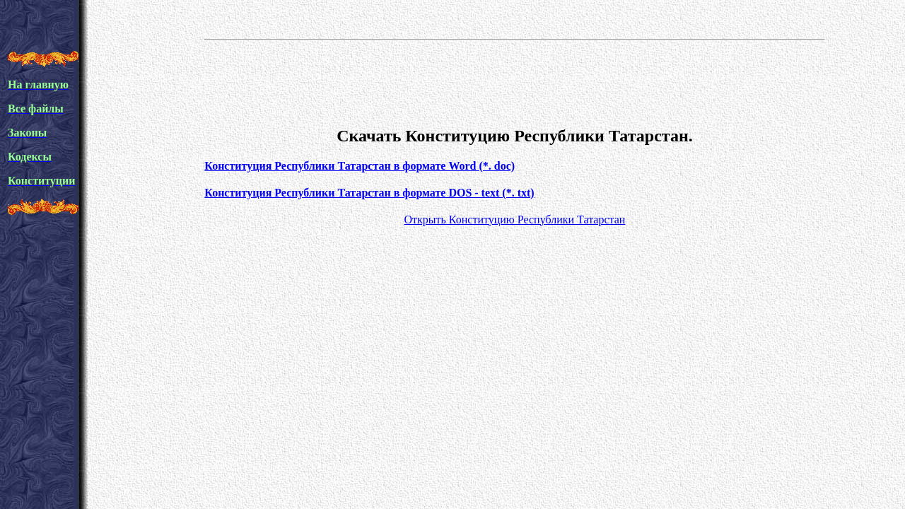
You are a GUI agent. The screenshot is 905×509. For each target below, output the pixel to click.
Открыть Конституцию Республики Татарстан (514, 219)
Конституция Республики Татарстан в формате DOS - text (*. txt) (369, 193)
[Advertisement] (514, 80)
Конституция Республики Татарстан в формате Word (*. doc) (359, 166)
